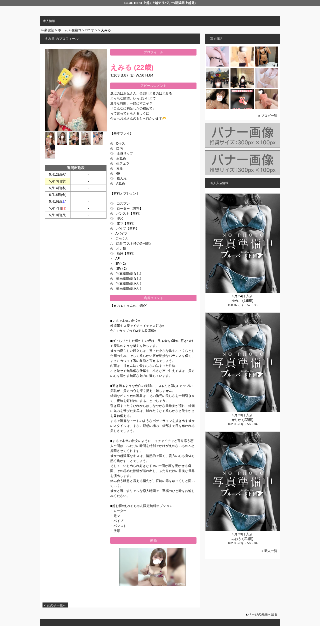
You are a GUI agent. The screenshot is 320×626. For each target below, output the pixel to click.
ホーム (63, 30)
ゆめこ (236, 301)
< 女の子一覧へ (55, 605)
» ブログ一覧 (267, 116)
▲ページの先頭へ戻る (261, 614)
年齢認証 (47, 30)
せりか (236, 420)
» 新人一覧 (269, 551)
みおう (236, 539)
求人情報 (49, 21)
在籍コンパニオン (85, 30)
